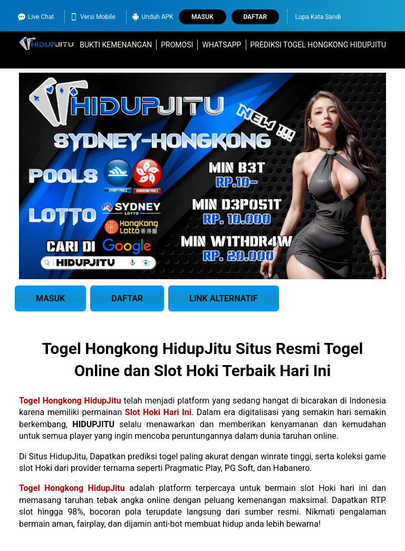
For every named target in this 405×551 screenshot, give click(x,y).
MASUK (50, 298)
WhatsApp (221, 45)
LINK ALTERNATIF (223, 298)
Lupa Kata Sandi (318, 17)
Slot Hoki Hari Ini (158, 412)
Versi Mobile (92, 17)
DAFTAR (127, 298)
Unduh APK (152, 17)
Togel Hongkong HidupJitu (70, 401)
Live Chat (36, 17)
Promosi (177, 45)
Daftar (255, 17)
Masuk (202, 17)
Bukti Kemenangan (116, 45)
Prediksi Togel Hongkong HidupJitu (318, 45)
